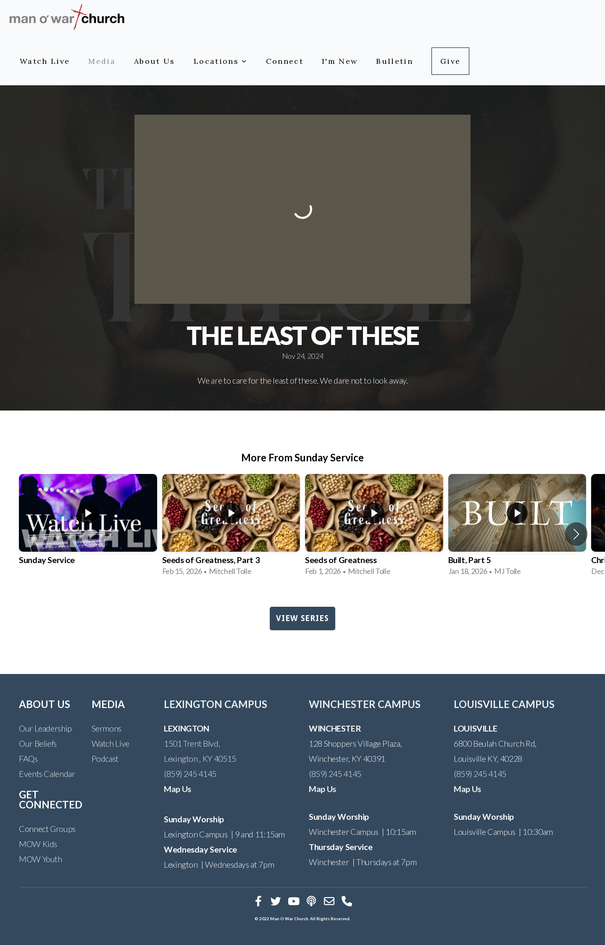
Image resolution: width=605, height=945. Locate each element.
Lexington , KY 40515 (200, 758)
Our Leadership (45, 728)
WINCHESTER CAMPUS (365, 704)
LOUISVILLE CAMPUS (504, 704)
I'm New (340, 61)
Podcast (105, 758)
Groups (63, 829)
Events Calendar (47, 774)
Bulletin (394, 61)
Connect (284, 61)
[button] (576, 534)
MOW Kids (38, 844)
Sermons (106, 728)
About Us (154, 61)
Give (450, 61)
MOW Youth (40, 859)
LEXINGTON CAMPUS (215, 704)
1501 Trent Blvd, (192, 743)
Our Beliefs (38, 743)
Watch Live (45, 61)
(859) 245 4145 (190, 774)
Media (102, 61)
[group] (88, 527)
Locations (220, 61)
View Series (302, 618)
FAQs (28, 758)
